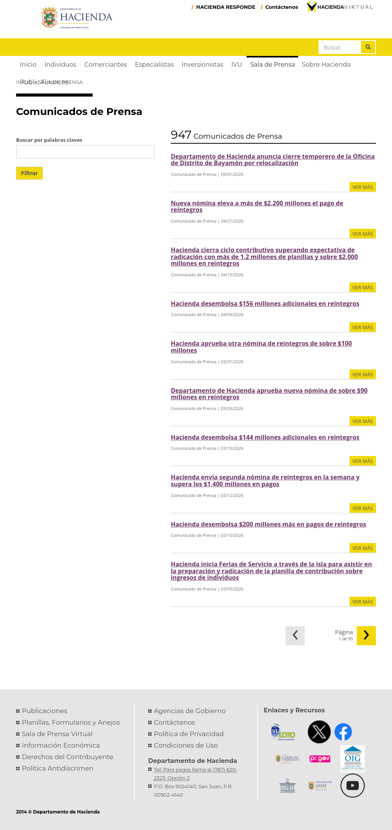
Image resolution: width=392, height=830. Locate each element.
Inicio (24, 82)
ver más (363, 187)
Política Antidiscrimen (57, 768)
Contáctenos (281, 7)
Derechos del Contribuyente (67, 757)
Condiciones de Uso (186, 745)
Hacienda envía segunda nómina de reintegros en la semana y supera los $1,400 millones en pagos (265, 480)
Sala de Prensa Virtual (57, 734)
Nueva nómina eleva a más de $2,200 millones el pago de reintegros (257, 206)
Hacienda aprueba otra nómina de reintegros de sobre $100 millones (261, 346)
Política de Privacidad (189, 734)
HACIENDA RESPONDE (225, 7)
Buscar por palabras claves (49, 139)
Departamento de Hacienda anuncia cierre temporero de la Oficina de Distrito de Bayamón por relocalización (273, 159)
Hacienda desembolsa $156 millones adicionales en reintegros (265, 303)
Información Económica (61, 745)
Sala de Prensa (60, 82)
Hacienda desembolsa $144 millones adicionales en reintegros (265, 437)
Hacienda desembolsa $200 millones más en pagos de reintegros (268, 524)
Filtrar (29, 173)
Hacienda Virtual (339, 6)
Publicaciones (44, 711)
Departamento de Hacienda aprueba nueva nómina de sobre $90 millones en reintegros (269, 394)
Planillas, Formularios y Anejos (71, 722)
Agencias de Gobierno (190, 711)
